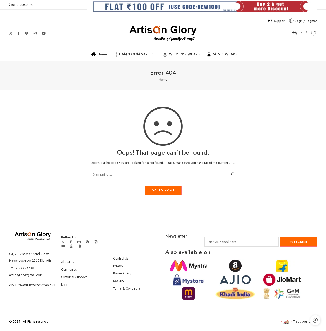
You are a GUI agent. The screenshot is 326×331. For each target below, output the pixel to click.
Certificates (69, 269)
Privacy (118, 265)
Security (118, 280)
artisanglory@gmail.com (26, 274)
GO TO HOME (163, 190)
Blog (64, 284)
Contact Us (120, 258)
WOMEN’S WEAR (180, 54)
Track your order (299, 321)
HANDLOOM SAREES (135, 54)
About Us (67, 262)
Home (99, 54)
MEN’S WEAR (221, 54)
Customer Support (74, 276)
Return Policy (122, 273)
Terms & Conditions (127, 288)
